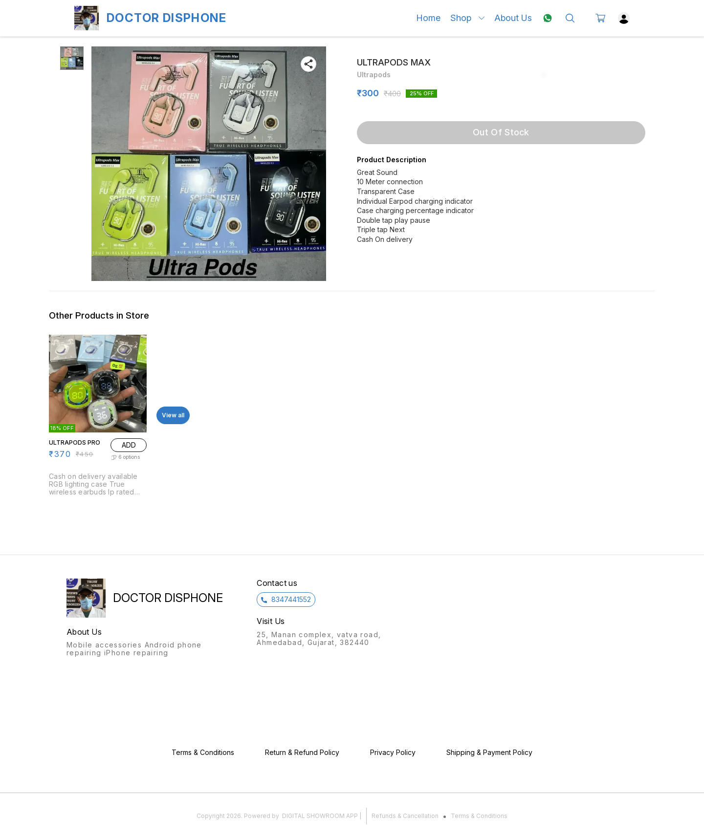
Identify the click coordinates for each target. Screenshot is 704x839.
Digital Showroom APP (320, 815)
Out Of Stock (501, 132)
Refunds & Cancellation (405, 815)
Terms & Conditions (479, 815)
